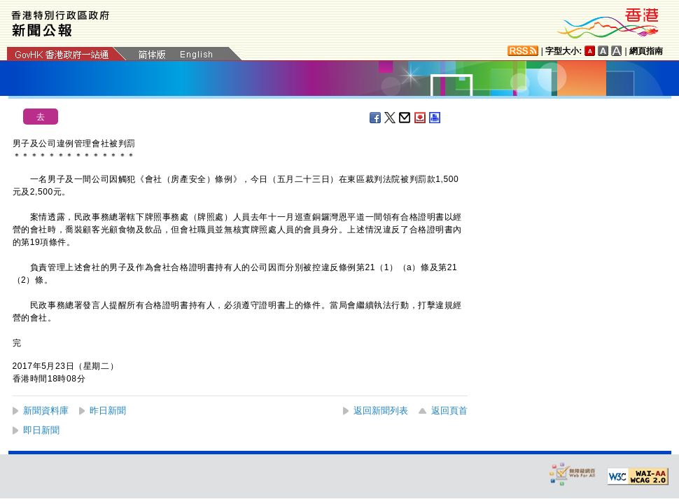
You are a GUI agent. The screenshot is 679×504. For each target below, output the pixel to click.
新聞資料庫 (46, 410)
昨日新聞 (108, 410)
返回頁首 (449, 410)
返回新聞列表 (381, 410)
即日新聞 (41, 430)
